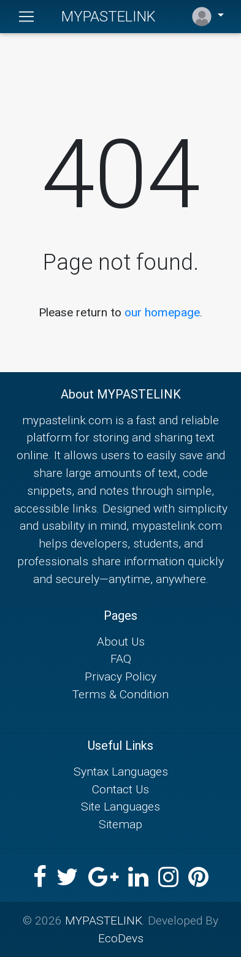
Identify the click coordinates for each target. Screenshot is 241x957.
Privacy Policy (120, 676)
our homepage (162, 312)
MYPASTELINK (108, 16)
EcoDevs (120, 938)
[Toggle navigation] (26, 16)
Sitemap (120, 824)
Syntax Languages (121, 771)
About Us (121, 641)
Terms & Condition (120, 694)
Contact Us (120, 789)
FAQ (120, 658)
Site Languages (120, 806)
